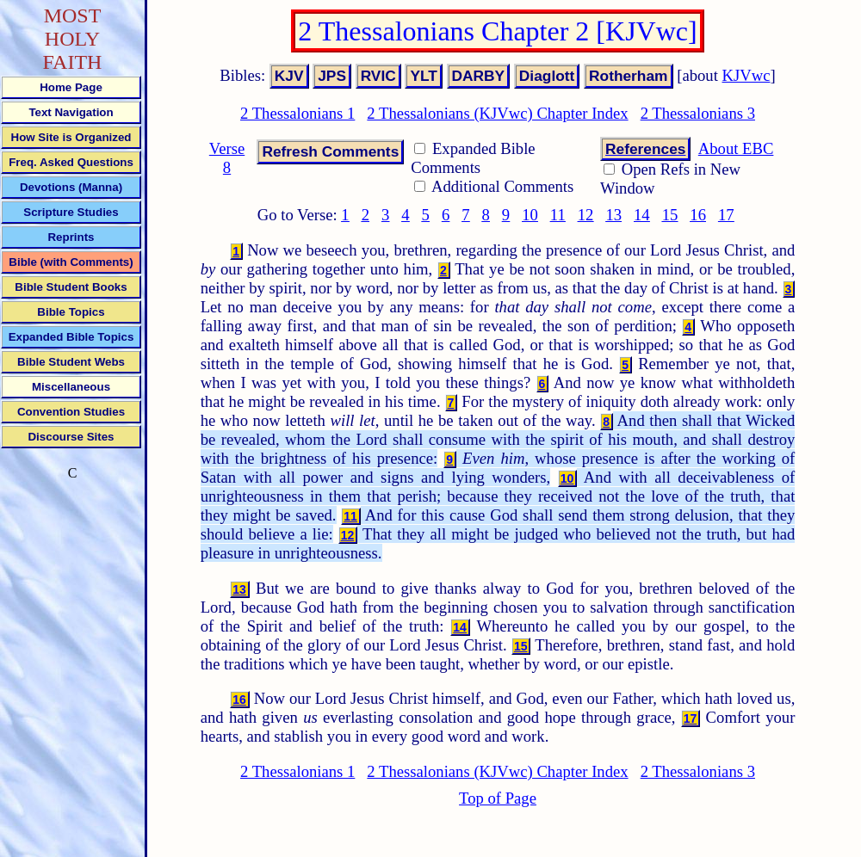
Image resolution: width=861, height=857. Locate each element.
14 (642, 215)
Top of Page (497, 798)
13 (613, 215)
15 (670, 215)
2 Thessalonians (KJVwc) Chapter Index (497, 113)
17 (726, 215)
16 (698, 215)
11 (558, 215)
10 (530, 215)
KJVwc (746, 75)
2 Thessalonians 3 (698, 113)
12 (586, 215)
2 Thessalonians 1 (297, 113)
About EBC (736, 148)
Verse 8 (227, 157)
